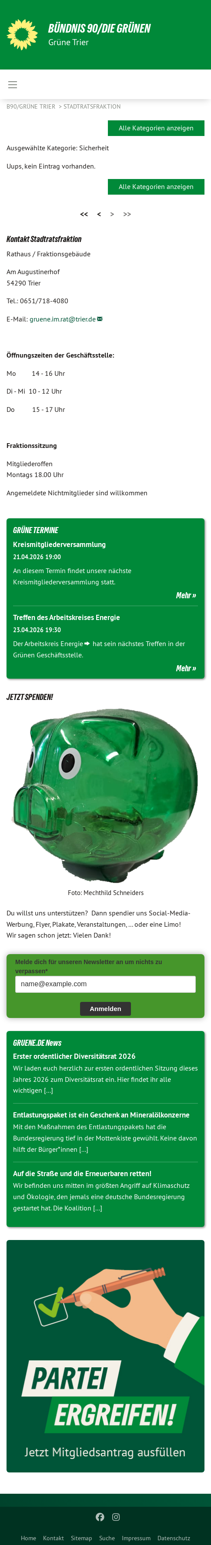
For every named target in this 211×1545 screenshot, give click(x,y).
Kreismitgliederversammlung (59, 544)
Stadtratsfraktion (92, 106)
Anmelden (105, 1008)
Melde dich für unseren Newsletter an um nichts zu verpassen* (88, 966)
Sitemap (81, 1538)
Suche (107, 1538)
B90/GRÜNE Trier (32, 106)
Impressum (136, 1538)
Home (28, 1538)
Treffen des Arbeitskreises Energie (66, 617)
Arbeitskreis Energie (53, 643)
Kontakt (53, 1538)
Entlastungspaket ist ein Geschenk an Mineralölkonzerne (101, 1115)
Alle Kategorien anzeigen (156, 127)
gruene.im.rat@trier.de (63, 319)
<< (84, 214)
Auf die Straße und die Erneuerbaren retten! (82, 1173)
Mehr (183, 595)
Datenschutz (173, 1538)
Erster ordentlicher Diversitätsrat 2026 (74, 1056)
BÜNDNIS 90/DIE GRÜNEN (99, 28)
